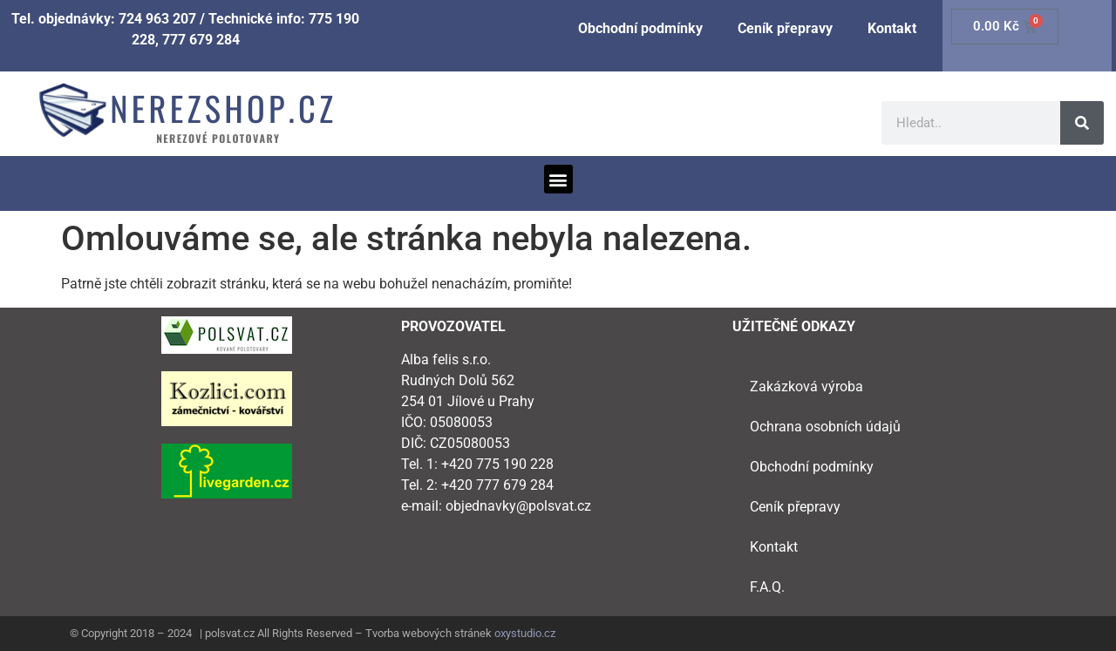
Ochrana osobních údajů (825, 426)
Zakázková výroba (806, 386)
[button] (558, 179)
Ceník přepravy (785, 28)
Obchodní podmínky (640, 28)
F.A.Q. (767, 587)
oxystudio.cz (524, 633)
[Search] (1082, 123)
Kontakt (892, 28)
